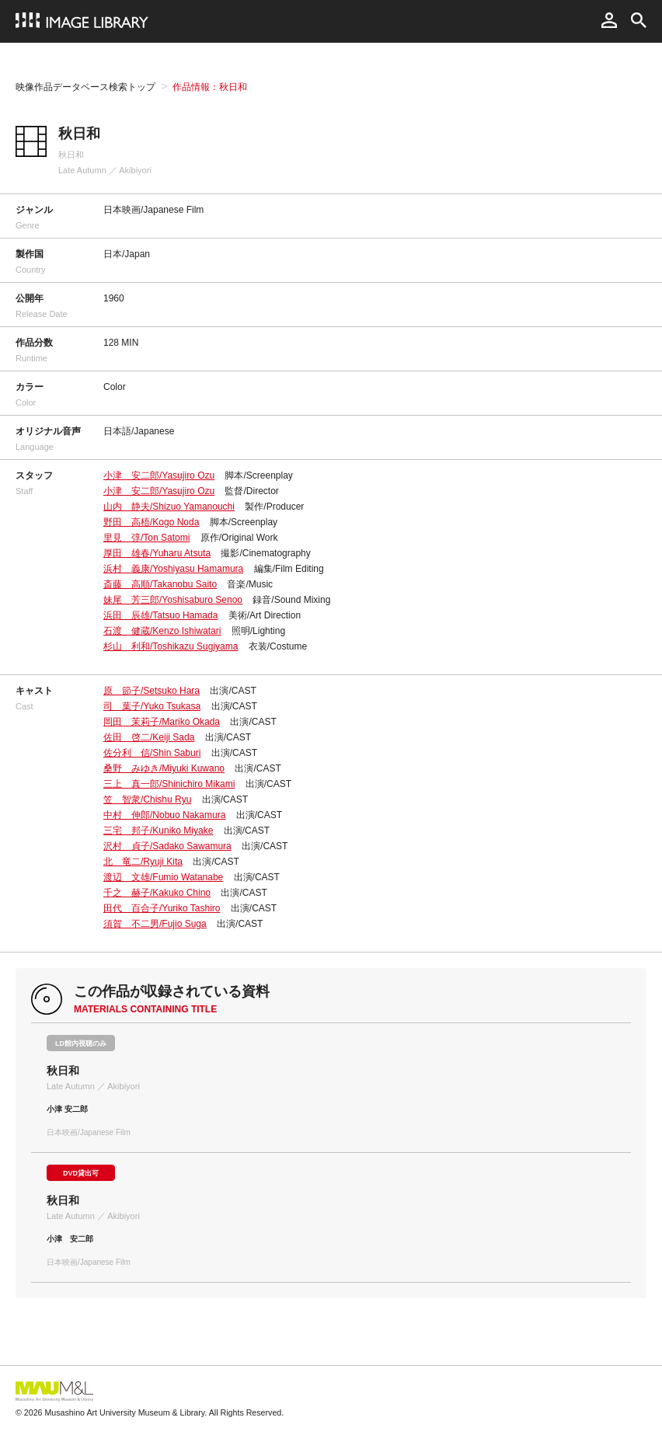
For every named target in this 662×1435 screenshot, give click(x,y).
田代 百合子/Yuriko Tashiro (162, 908)
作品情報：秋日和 (209, 87)
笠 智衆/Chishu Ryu (147, 799)
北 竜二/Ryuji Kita (143, 861)
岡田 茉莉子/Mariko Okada (161, 721)
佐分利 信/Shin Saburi (151, 752)
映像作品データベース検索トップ (85, 87)
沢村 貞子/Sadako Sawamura (167, 846)
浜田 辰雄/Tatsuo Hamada (160, 615)
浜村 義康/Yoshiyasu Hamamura (173, 568)
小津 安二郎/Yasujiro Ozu (158, 475)
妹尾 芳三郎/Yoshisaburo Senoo (172, 599)
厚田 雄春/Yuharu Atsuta (157, 553)
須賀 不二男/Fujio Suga (155, 923)
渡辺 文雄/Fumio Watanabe (163, 877)
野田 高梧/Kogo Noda (151, 522)
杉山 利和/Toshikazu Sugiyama (170, 646)
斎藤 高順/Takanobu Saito (160, 584)
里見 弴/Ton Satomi (146, 537)
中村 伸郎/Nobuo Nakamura (164, 815)
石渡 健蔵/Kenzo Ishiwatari (162, 630)
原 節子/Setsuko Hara (151, 690)
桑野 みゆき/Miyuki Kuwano (164, 768)
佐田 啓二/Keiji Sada (148, 737)
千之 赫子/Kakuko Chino (157, 892)
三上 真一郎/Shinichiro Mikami (169, 783)
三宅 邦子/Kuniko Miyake (158, 830)
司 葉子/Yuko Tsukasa (151, 706)
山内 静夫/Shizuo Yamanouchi (169, 506)
